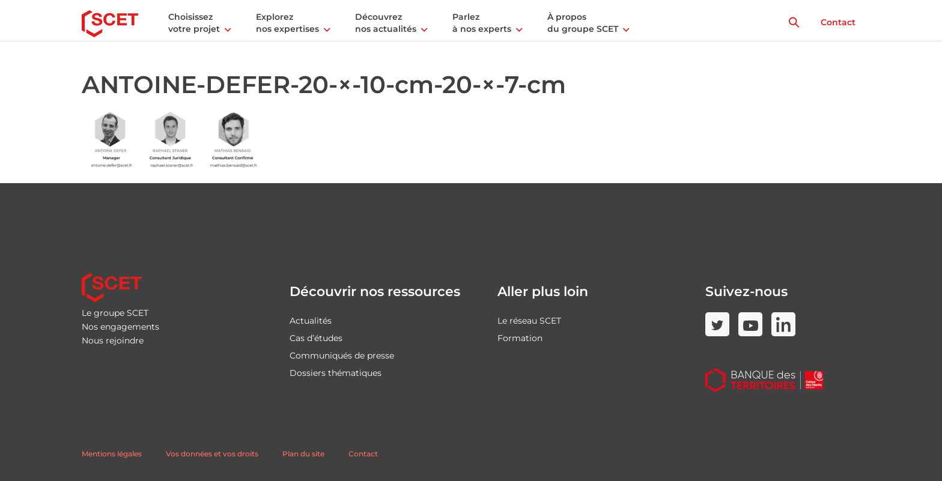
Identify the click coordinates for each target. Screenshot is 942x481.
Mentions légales (112, 453)
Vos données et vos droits (212, 453)
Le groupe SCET (115, 312)
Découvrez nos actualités (385, 22)
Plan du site (303, 453)
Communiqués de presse (342, 355)
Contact (838, 22)
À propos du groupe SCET (582, 22)
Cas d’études (316, 338)
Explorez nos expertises (287, 22)
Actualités (311, 320)
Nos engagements (120, 326)
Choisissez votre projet (194, 22)
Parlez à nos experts (481, 22)
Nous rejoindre (113, 340)
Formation (519, 338)
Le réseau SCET (529, 320)
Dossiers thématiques (335, 373)
